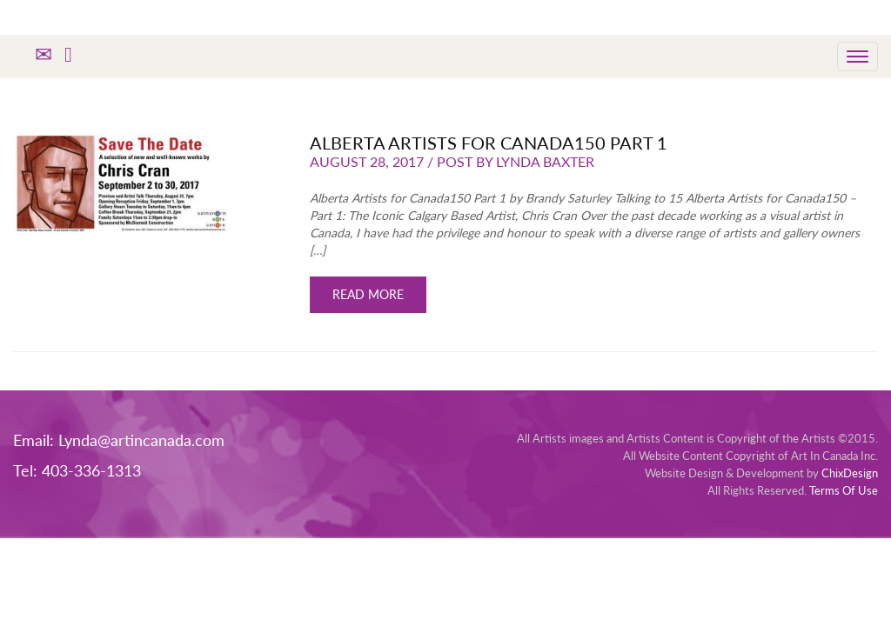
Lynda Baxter (545, 161)
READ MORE (368, 294)
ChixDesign (849, 473)
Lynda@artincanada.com (141, 440)
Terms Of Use (843, 490)
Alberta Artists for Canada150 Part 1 (488, 142)
